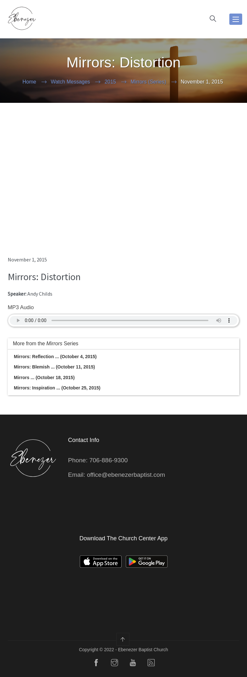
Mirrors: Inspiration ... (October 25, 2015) (57, 387)
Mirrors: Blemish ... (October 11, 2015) (54, 366)
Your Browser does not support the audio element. (123, 320)
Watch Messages (70, 81)
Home (29, 81)
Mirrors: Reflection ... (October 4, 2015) (55, 356)
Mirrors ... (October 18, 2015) (44, 377)
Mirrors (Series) (148, 81)
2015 (110, 81)
